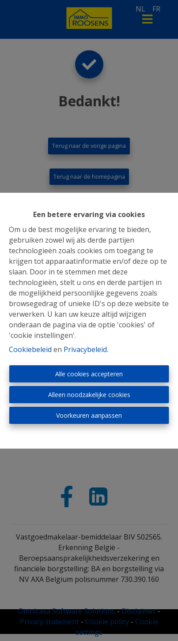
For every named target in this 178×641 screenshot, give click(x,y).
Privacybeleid (85, 349)
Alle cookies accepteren (89, 374)
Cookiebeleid (30, 349)
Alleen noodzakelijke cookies (89, 394)
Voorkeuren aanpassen (89, 415)
